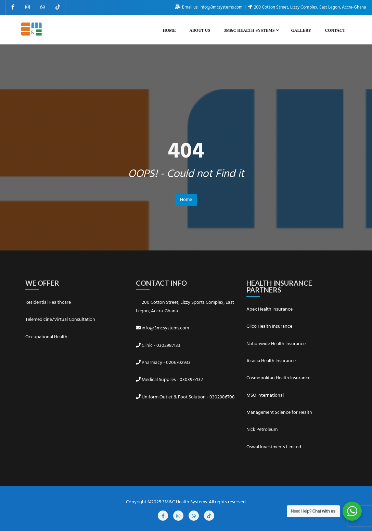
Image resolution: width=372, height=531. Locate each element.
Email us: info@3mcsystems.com (209, 7)
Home (186, 200)
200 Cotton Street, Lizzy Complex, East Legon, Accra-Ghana (307, 7)
